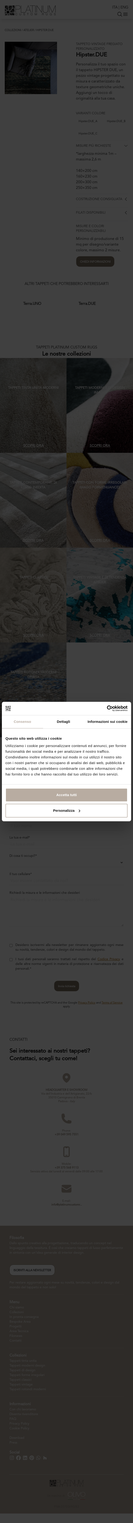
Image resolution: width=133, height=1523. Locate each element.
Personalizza (66, 810)
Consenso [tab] (22, 722)
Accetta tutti (66, 795)
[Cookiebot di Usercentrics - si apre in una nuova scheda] (107, 708)
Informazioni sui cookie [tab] (108, 722)
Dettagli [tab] (63, 722)
